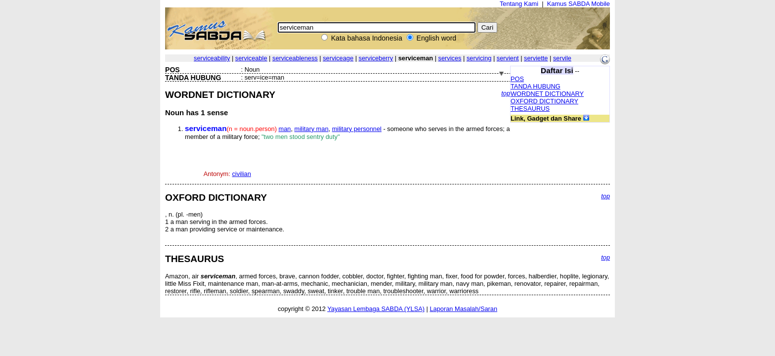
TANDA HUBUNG (535, 86)
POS (517, 79)
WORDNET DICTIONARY (547, 93)
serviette (536, 58)
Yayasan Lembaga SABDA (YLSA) (376, 308)
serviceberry (376, 58)
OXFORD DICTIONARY (544, 101)
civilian (241, 174)
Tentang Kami (519, 3)
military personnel (357, 129)
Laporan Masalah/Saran (463, 308)
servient (508, 58)
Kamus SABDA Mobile (578, 3)
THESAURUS (530, 108)
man (285, 129)
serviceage (338, 58)
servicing (479, 58)
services (450, 58)
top (505, 93)
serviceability (212, 58)
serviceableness (295, 58)
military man (312, 129)
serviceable (251, 58)
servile (562, 58)
